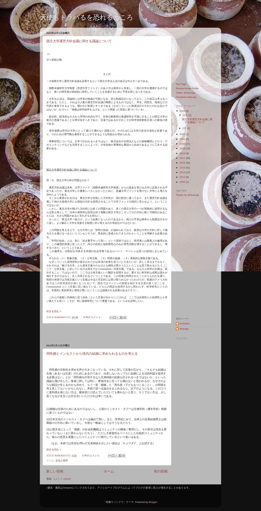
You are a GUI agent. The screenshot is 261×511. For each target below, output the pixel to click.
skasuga (183, 328)
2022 (183, 134)
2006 (183, 182)
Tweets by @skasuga (187, 195)
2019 (183, 148)
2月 (185, 128)
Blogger (153, 502)
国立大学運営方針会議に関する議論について (79, 41)
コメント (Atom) (62, 479)
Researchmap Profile (187, 88)
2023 (183, 111)
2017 (183, 158)
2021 (183, 139)
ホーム (108, 471)
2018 (183, 153)
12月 (185, 115)
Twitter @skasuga (185, 92)
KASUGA (184, 323)
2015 (183, 167)
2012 (183, 177)
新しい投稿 (54, 471)
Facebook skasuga (186, 97)
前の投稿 (161, 471)
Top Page (181, 84)
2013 (183, 172)
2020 (183, 143)
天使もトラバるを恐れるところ (86, 17)
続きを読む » (53, 311)
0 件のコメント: (93, 317)
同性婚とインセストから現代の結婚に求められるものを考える (92, 353)
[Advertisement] (107, 333)
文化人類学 (61, 460)
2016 (183, 162)
